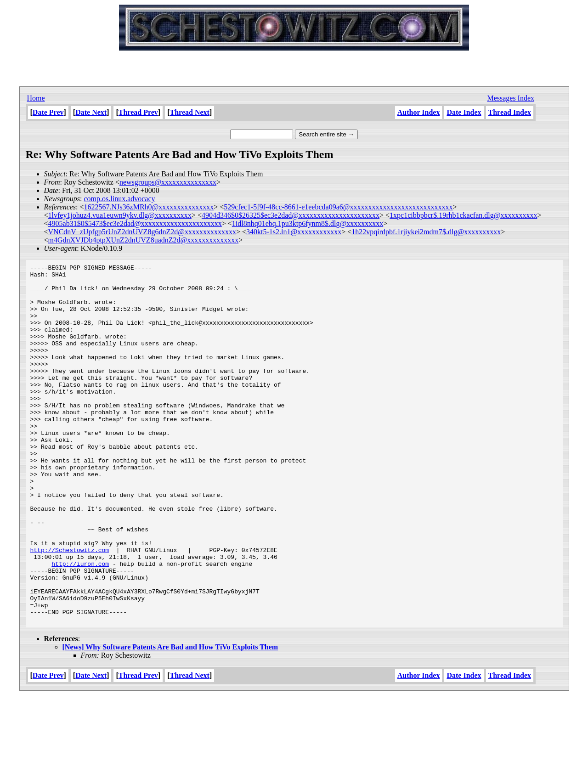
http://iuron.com (80, 624)
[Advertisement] (294, 64)
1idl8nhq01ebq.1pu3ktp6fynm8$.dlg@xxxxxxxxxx (307, 223)
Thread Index (509, 112)
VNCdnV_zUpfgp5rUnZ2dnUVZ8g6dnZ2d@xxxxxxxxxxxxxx (142, 232)
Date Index (464, 112)
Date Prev (48, 112)
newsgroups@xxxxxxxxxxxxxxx (167, 182)
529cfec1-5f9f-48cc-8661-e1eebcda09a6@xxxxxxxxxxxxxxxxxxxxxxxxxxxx (338, 207)
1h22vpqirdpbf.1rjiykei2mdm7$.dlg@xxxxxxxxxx (426, 232)
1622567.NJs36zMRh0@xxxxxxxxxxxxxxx (149, 207)
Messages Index (510, 98)
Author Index (418, 112)
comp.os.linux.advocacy (119, 199)
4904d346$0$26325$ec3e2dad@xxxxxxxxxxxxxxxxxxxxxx (290, 215)
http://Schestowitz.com (69, 607)
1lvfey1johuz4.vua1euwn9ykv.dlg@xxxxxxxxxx (120, 215)
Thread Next (189, 112)
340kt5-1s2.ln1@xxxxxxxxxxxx (293, 232)
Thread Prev (138, 112)
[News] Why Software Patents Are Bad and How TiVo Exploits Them (170, 718)
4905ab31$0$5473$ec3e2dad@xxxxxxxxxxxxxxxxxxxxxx (135, 223)
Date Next (91, 112)
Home (36, 98)
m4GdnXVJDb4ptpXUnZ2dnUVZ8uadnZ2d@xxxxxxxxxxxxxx (143, 240)
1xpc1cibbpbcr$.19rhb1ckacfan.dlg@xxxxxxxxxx (463, 215)
